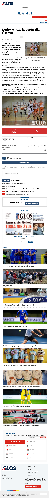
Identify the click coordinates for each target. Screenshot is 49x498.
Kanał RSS (30, 475)
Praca (29, 445)
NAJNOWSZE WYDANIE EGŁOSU (39, 17)
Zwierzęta (30, 453)
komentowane (15, 180)
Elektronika (9, 457)
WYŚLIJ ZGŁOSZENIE (31, 486)
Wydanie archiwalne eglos (33, 471)
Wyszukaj (43, 22)
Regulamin (30, 468)
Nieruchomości (10, 445)
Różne (29, 457)
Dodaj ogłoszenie (15, 442)
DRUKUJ (21, 37)
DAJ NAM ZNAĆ (25, 199)
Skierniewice (25, 7)
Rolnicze (9, 453)
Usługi (8, 449)
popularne (6, 180)
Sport (5, 37)
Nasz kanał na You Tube (32, 474)
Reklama (29, 469)
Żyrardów (25, 9)
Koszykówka (12, 37)
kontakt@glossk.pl (32, 203)
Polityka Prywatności (32, 472)
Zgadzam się (44, 493)
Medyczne (30, 449)
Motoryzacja (30, 441)
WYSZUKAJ (31, 241)
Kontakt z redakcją (31, 466)
